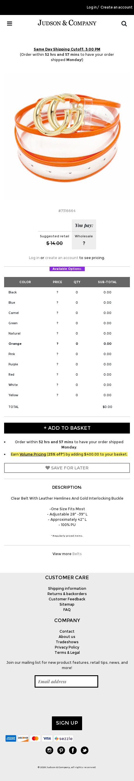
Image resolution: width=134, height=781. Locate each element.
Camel (14, 313)
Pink (12, 354)
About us (67, 636)
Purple (13, 364)
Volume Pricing (33, 454)
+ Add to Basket (67, 428)
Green (13, 323)
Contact (67, 631)
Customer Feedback (67, 599)
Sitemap (67, 604)
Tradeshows (67, 642)
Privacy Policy (67, 647)
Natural (15, 333)
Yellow (13, 395)
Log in (92, 7)
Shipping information (67, 588)
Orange (15, 344)
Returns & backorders (67, 594)
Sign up (67, 723)
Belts (77, 554)
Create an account (117, 7)
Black (13, 292)
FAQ (67, 609)
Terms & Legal (67, 652)
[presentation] (49, 702)
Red (11, 375)
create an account (61, 258)
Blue (12, 303)
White (13, 385)
